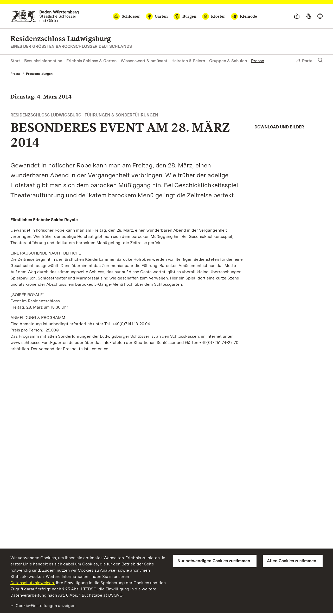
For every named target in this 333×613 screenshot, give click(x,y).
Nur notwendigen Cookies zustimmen (213, 560)
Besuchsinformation (43, 60)
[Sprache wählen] (320, 16)
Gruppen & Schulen (228, 60)
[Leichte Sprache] (297, 16)
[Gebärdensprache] (308, 16)
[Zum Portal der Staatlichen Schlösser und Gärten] (44, 16)
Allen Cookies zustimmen (291, 560)
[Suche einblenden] (320, 60)
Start (15, 60)
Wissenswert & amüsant (144, 60)
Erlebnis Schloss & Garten (91, 60)
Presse (257, 60)
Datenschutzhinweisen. (32, 582)
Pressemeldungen (39, 74)
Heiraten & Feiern (188, 60)
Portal (305, 61)
